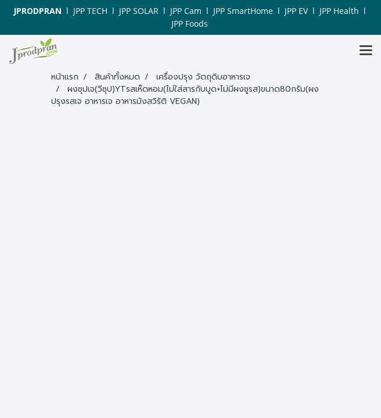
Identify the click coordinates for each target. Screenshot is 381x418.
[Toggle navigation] (366, 51)
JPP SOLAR (139, 10)
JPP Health (339, 10)
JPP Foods (189, 23)
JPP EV (296, 10)
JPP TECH (90, 10)
